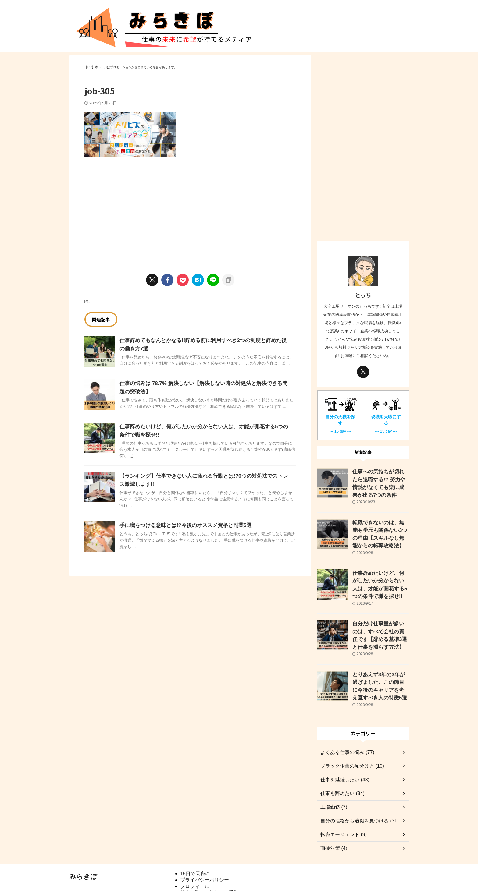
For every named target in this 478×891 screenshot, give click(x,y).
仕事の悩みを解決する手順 (209, 866)
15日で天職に (195, 847)
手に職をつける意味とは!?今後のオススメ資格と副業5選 (182, 525)
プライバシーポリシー (204, 853)
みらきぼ (83, 850)
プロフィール (194, 859)
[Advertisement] (135, 209)
